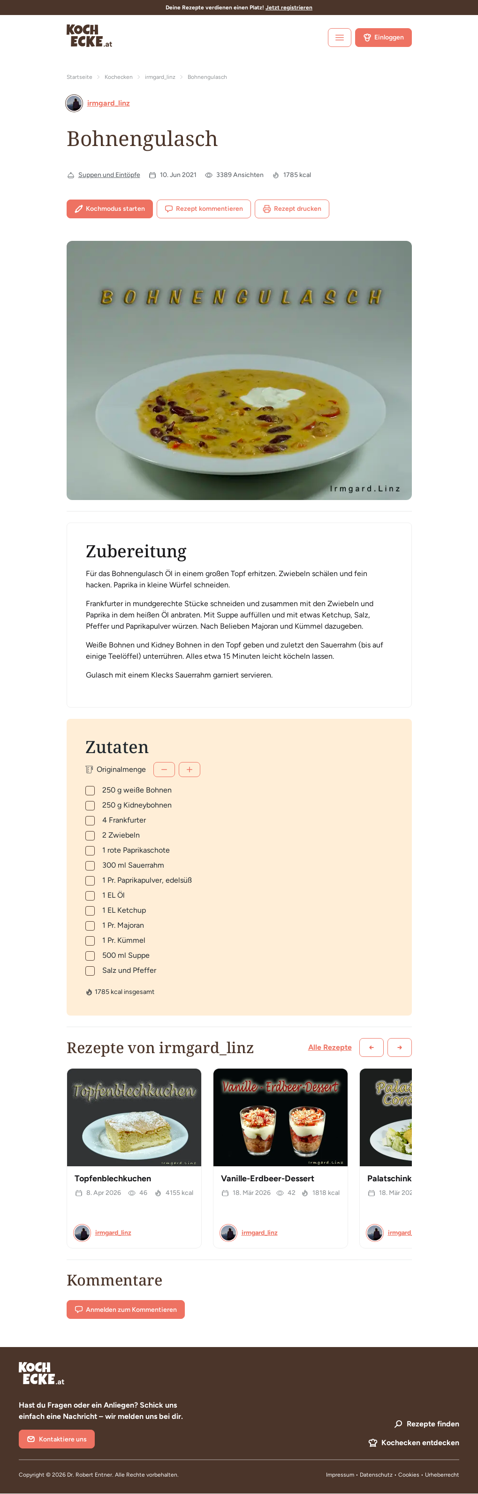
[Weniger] (164, 769)
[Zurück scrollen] (371, 1047)
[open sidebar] (339, 37)
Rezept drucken (292, 209)
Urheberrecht (442, 1474)
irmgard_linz (160, 77)
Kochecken (119, 77)
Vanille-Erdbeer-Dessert (267, 1178)
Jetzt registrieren (289, 7)
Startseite (79, 77)
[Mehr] (189, 769)
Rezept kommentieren (204, 209)
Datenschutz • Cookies (390, 1474)
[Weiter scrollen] (399, 1047)
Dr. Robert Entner (89, 1474)
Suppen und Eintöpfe (109, 175)
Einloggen (383, 37)
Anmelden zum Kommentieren (126, 1309)
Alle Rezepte (330, 1047)
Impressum (340, 1474)
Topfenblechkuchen (113, 1178)
